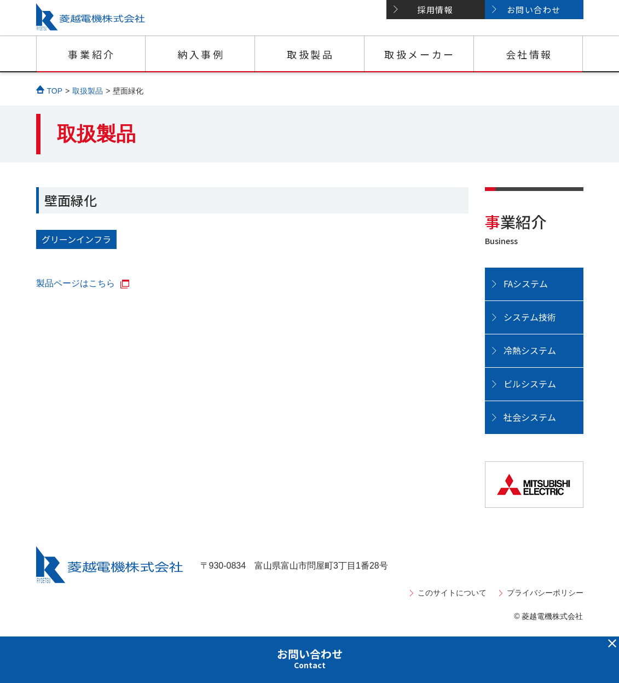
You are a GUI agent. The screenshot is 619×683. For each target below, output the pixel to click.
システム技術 (530, 316)
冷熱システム (530, 350)
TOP (55, 90)
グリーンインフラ (76, 239)
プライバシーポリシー (545, 592)
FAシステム (526, 283)
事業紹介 (91, 54)
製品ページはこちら (75, 283)
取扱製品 (310, 54)
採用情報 (435, 9)
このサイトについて (452, 592)
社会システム (530, 417)
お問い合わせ (534, 9)
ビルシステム (530, 383)
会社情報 (529, 54)
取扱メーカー (419, 54)
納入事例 (200, 54)
